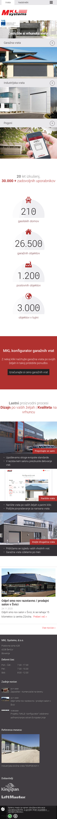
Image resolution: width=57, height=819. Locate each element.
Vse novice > (48, 627)
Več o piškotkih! (15, 816)
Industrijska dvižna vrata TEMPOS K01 (20, 765)
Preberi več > (40, 616)
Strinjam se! (10, 816)
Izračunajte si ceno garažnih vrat (28, 372)
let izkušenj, (28, 178)
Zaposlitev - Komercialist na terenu (27, 691)
